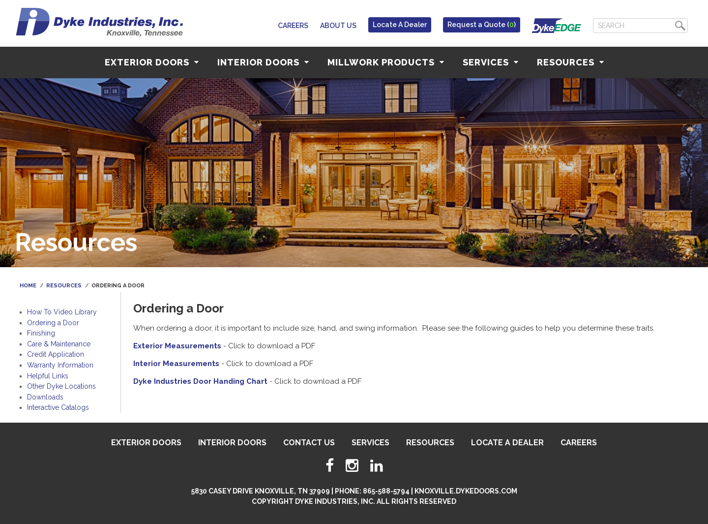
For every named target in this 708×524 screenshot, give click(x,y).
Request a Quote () (481, 25)
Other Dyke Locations (61, 386)
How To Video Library (62, 312)
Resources (570, 62)
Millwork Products (385, 62)
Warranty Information (60, 365)
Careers (293, 26)
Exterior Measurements (177, 345)
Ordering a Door (53, 323)
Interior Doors (263, 62)
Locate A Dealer (400, 25)
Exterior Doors (152, 62)
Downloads (45, 397)
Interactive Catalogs (58, 407)
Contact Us (309, 442)
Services (490, 62)
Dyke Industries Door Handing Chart (200, 381)
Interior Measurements (176, 363)
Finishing (41, 333)
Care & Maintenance (58, 344)
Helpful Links (47, 376)
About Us (338, 26)
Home (28, 285)
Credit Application (55, 354)
